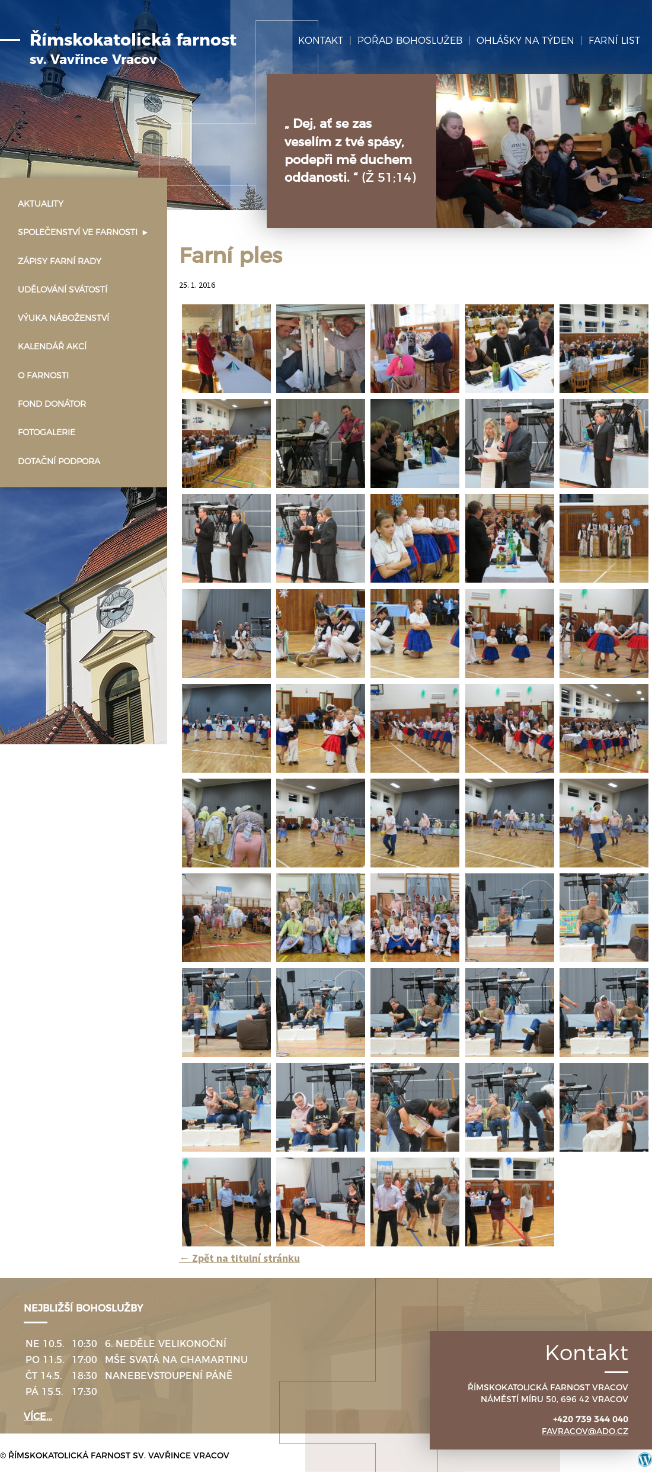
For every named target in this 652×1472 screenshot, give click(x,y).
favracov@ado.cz (585, 1431)
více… (38, 1416)
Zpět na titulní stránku (239, 1258)
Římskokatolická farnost (133, 49)
